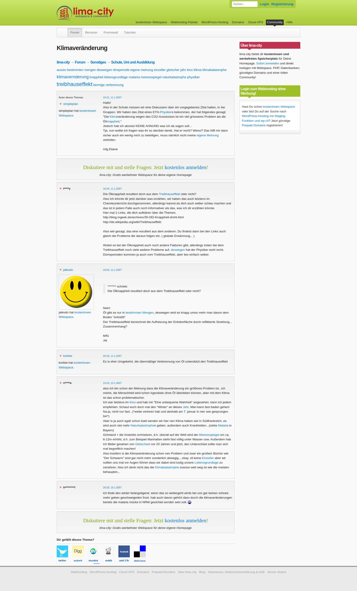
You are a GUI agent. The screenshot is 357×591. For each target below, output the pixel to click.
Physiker (166, 112)
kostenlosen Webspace (279, 106)
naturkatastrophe (174, 77)
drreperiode (121, 70)
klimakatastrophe (214, 70)
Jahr (186, 407)
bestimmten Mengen (140, 312)
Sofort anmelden (267, 63)
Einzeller (208, 458)
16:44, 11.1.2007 (112, 188)
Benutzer (91, 32)
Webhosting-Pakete (184, 22)
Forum (74, 32)
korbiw (67, 356)
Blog (202, 572)
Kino (133, 402)
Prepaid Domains (254, 125)
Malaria (223, 425)
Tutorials (130, 32)
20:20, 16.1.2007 (112, 487)
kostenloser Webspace (151, 22)
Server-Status (276, 572)
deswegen (104, 70)
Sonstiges (98, 62)
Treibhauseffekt (169, 194)
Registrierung (282, 4)
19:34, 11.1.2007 (112, 270)
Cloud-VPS (255, 22)
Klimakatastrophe (167, 467)
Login (264, 4)
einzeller (160, 70)
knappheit (96, 77)
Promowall (111, 32)
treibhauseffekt (74, 84)
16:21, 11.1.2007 (112, 97)
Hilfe (289, 22)
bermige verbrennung (108, 85)
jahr (183, 70)
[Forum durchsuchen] (245, 4)
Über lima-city (187, 572)
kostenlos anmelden (185, 167)
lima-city (63, 62)
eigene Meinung (208, 135)
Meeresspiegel (209, 434)
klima (197, 70)
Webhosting (79, 572)
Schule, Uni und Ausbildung (133, 62)
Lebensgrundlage (207, 462)
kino (190, 70)
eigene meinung (141, 70)
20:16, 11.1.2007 (112, 356)
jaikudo (68, 269)
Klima (113, 116)
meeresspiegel (151, 77)
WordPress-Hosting (214, 22)
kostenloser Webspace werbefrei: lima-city (102, 13)
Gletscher (141, 444)
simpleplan (70, 104)
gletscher (173, 70)
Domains (238, 22)
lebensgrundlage (116, 77)
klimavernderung (73, 76)
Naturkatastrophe (142, 425)
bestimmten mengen (81, 70)
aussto (61, 70)
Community (275, 22)
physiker (193, 77)
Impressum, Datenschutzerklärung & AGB (236, 572)
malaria (134, 77)
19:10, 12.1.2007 (112, 383)
